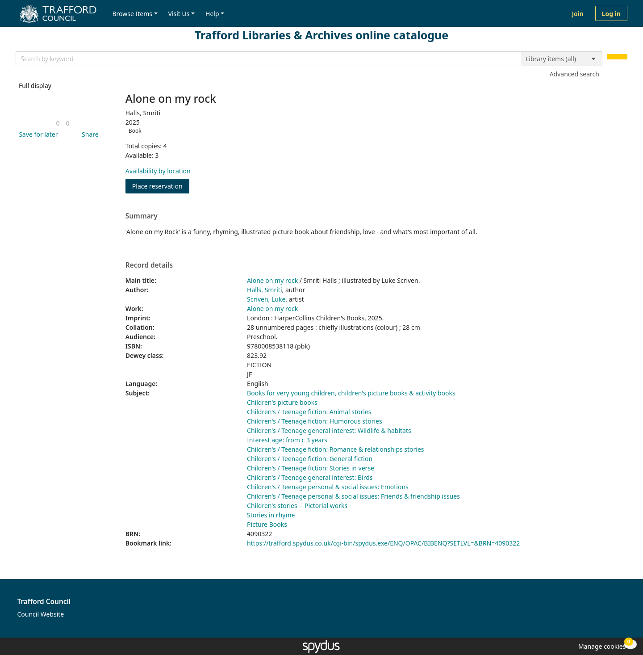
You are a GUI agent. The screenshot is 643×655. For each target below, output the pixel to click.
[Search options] (561, 59)
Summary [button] (141, 216)
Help (212, 13)
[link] (57, 123)
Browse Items (132, 13)
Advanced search (574, 74)
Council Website (40, 614)
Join (578, 13)
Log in (611, 13)
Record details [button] (149, 265)
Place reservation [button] (160, 185)
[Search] (617, 57)
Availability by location (158, 171)
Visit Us (179, 13)
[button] (37, 134)
